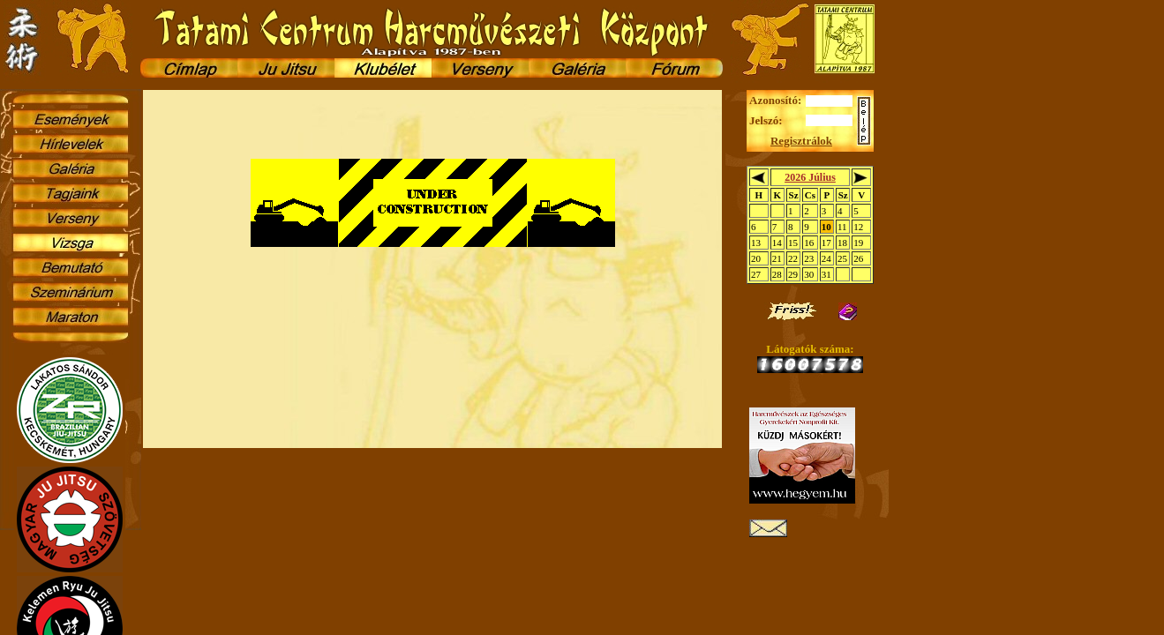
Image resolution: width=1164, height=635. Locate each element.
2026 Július (810, 177)
